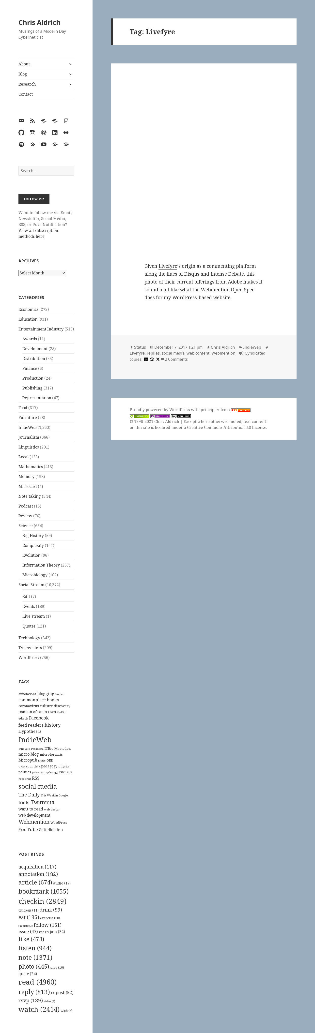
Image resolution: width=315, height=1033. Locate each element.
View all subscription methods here (38, 233)
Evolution (31, 555)
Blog (22, 74)
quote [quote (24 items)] (27, 973)
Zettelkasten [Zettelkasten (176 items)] (51, 829)
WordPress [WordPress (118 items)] (58, 822)
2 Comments (176, 359)
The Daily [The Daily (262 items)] (29, 794)
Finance (29, 368)
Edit (26, 596)
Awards (29, 339)
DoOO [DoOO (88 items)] (61, 712)
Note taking (29, 496)
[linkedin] (145, 359)
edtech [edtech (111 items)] (23, 718)
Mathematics (30, 466)
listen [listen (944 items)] (35, 948)
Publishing (32, 388)
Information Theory (41, 565)
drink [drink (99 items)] (51, 910)
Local (23, 457)
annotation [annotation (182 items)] (38, 873)
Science (25, 525)
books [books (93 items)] (59, 694)
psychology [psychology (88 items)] (51, 772)
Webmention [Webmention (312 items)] (33, 821)
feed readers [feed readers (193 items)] (31, 725)
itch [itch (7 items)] (44, 932)
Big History (33, 535)
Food (22, 407)
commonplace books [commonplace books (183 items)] (38, 700)
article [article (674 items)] (35, 882)
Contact (25, 94)
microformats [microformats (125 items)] (51, 754)
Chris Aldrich (39, 22)
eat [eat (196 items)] (28, 917)
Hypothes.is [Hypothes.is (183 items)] (30, 731)
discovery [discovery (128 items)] (62, 706)
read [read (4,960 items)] (37, 982)
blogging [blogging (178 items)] (45, 693)
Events (28, 606)
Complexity (33, 545)
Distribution (33, 358)
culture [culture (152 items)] (46, 705)
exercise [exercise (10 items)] (50, 918)
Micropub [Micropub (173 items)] (27, 760)
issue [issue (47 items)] (28, 931)
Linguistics (28, 447)
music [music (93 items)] (42, 760)
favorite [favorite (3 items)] (25, 926)
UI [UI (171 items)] (52, 803)
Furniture (27, 417)
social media (173, 353)
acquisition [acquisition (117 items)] (37, 866)
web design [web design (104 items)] (52, 809)
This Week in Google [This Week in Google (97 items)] (54, 795)
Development (34, 348)
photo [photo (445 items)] (33, 966)
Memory (26, 476)
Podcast (25, 506)
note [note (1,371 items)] (35, 957)
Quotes (28, 626)
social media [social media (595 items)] (37, 786)
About (24, 64)
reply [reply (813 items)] (34, 992)
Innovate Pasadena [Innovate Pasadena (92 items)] (31, 748)
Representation (36, 398)
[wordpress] (151, 359)
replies (153, 353)
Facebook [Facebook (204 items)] (38, 718)
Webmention (223, 353)
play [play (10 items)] (57, 967)
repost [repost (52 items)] (62, 992)
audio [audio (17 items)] (62, 883)
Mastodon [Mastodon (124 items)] (62, 748)
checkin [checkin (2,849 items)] (42, 901)
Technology (29, 638)
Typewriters (30, 647)
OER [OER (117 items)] (50, 760)
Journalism (28, 437)
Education (27, 319)
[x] (157, 359)
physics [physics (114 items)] (64, 766)
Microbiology (34, 575)
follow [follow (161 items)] (48, 924)
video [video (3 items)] (49, 1001)
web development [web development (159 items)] (34, 815)
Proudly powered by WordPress (160, 409)
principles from (226, 409)
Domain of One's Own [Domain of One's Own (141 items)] (37, 711)
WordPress (28, 657)
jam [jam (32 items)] (57, 931)
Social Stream (31, 584)
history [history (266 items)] (53, 724)
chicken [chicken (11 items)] (28, 910)
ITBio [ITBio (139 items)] (49, 748)
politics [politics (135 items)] (24, 772)
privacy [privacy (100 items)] (37, 772)
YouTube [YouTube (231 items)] (28, 829)
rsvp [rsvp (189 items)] (30, 1000)
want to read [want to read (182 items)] (30, 809)
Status (140, 347)
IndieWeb (27, 427)
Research (27, 84)
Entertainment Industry (40, 329)
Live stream (33, 616)
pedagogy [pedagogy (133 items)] (49, 766)
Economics (28, 309)
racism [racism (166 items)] (65, 772)
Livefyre (167, 266)
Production (32, 378)
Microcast (27, 486)
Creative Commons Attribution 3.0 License (226, 427)
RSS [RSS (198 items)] (36, 778)
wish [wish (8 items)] (66, 1010)
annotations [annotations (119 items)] (27, 694)
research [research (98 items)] (24, 778)
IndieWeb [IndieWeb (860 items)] (35, 740)
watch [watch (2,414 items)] (39, 1009)
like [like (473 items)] (31, 939)
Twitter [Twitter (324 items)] (40, 802)
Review (25, 516)
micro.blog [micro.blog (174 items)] (28, 754)
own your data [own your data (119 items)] (29, 766)
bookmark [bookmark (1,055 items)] (43, 891)
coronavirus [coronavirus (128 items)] (28, 706)
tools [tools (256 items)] (24, 802)
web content (198, 353)
